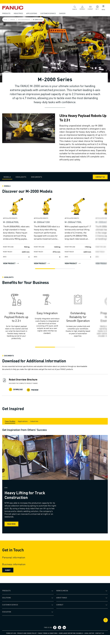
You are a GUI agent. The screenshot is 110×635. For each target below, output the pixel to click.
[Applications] (23, 420)
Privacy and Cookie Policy (27, 632)
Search (74, 7)
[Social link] (55, 626)
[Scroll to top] (105, 619)
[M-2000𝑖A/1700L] (78, 222)
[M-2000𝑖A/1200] (47, 222)
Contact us (99, 632)
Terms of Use (11, 632)
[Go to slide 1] (44, 268)
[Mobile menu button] (102, 6)
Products (7, 13)
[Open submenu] (52, 590)
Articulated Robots (26, 20)
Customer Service (48, 13)
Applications (32, 13)
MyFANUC (82, 8)
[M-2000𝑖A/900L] (17, 222)
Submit (8, 569)
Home (6, 20)
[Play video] (29, 128)
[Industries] (35, 420)
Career (63, 13)
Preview (33, 389)
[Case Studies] (10, 420)
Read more (12, 523)
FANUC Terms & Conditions (47, 632)
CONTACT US (99, 177)
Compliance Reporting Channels (71, 632)
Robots (13, 20)
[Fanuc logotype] (16, 8)
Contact (90, 8)
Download (16, 389)
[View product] (17, 207)
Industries (18, 13)
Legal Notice (89, 632)
